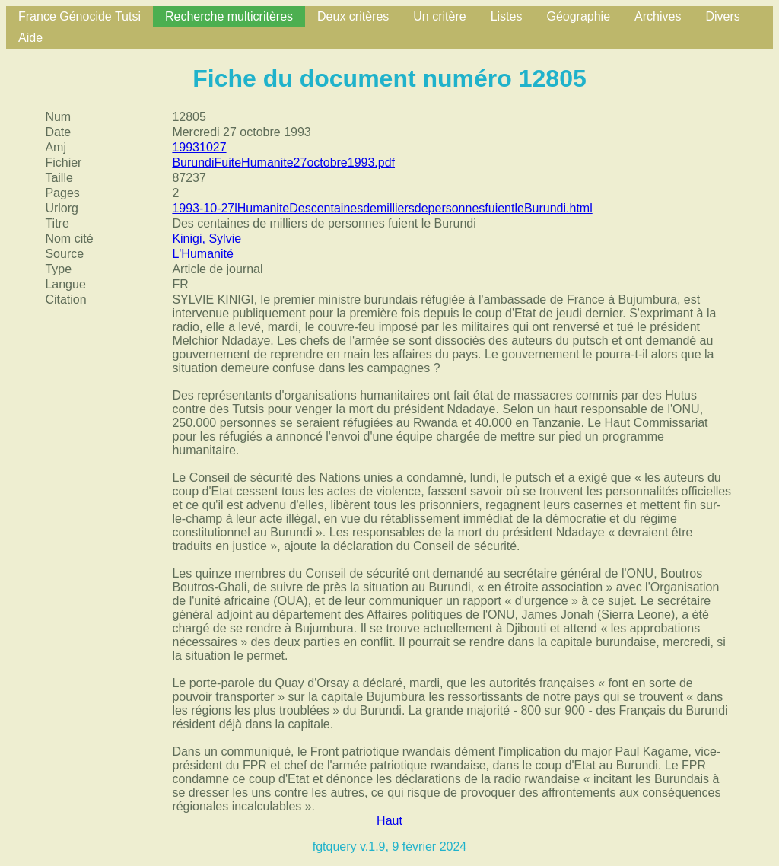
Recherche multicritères (229, 16)
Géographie (578, 16)
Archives (657, 16)
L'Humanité (202, 253)
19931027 (199, 147)
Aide (30, 37)
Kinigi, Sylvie (206, 238)
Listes (507, 16)
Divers (722, 16)
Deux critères (353, 16)
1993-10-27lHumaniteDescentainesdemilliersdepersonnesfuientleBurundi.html (382, 208)
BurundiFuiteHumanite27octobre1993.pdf (283, 162)
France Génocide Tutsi (79, 16)
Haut (389, 820)
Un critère (439, 16)
